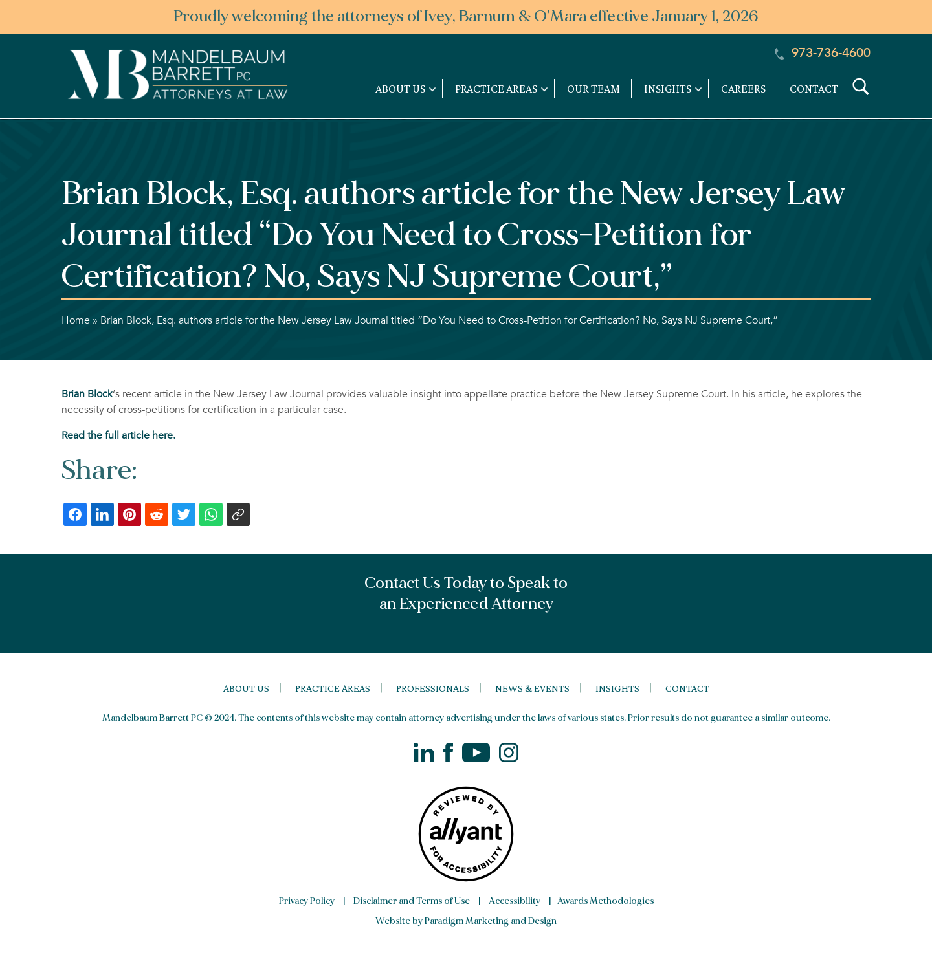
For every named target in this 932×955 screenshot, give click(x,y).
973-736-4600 (823, 53)
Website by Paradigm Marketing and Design (466, 921)
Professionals (432, 688)
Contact (814, 88)
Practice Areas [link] (496, 88)
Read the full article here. (118, 435)
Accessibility (514, 900)
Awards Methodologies (605, 900)
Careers (743, 88)
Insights (617, 688)
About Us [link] (400, 88)
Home (75, 320)
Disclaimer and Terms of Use (411, 900)
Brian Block (87, 394)
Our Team (593, 88)
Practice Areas (332, 688)
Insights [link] (667, 88)
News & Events (532, 688)
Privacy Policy (307, 900)
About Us (246, 688)
